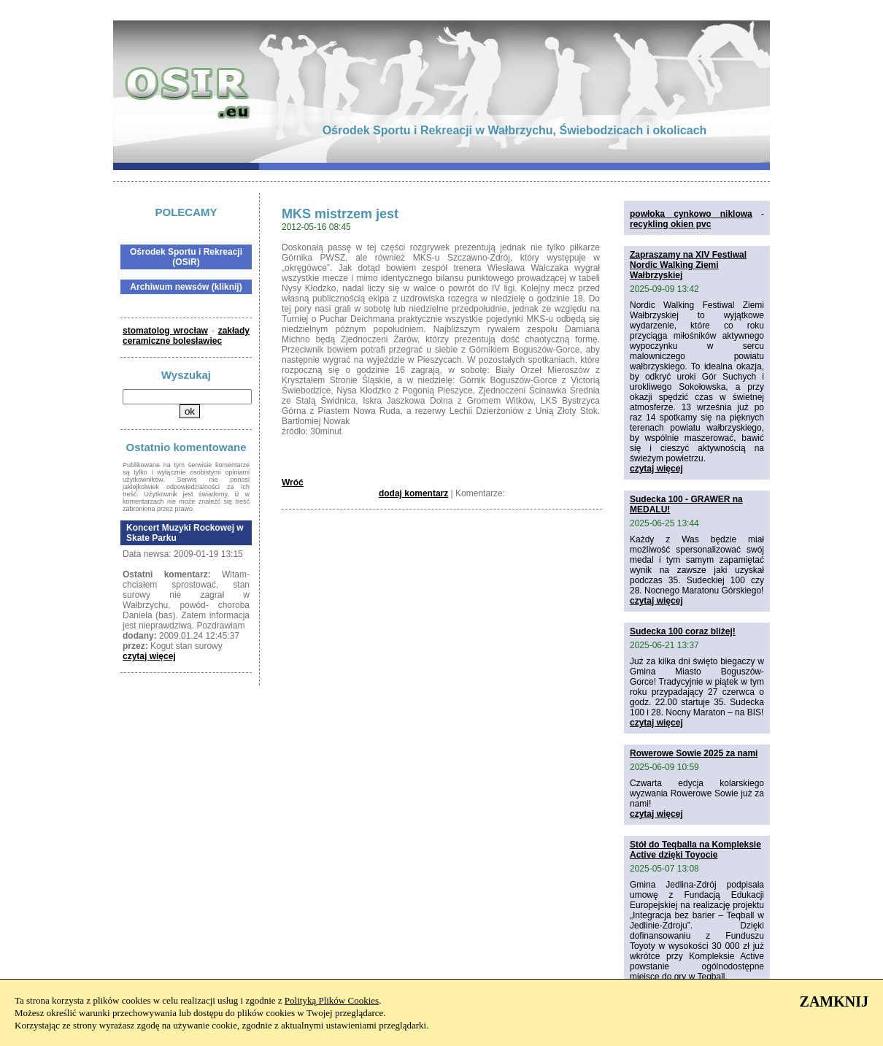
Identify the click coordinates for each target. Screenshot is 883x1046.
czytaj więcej (149, 656)
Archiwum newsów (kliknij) (186, 287)
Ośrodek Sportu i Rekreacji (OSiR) (186, 257)
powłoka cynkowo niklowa (691, 214)
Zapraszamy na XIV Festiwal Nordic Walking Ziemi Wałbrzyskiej (688, 265)
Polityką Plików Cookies (332, 1000)
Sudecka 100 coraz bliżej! (683, 631)
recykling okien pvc (670, 224)
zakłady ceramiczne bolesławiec (186, 336)
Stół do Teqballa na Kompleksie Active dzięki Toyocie (695, 849)
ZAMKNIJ (834, 1001)
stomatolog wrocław (165, 331)
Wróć (293, 482)
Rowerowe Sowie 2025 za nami (693, 753)
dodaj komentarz (413, 493)
